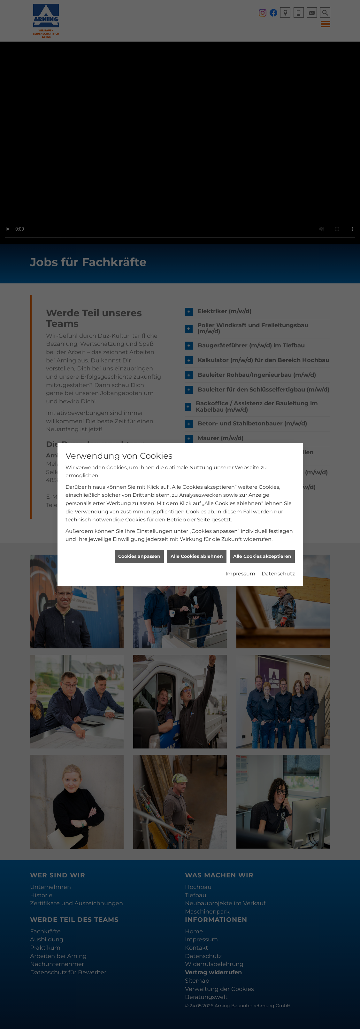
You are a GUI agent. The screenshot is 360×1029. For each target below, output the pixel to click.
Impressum (240, 574)
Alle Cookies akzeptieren (262, 556)
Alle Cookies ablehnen (197, 556)
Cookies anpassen (139, 556)
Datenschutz (278, 574)
